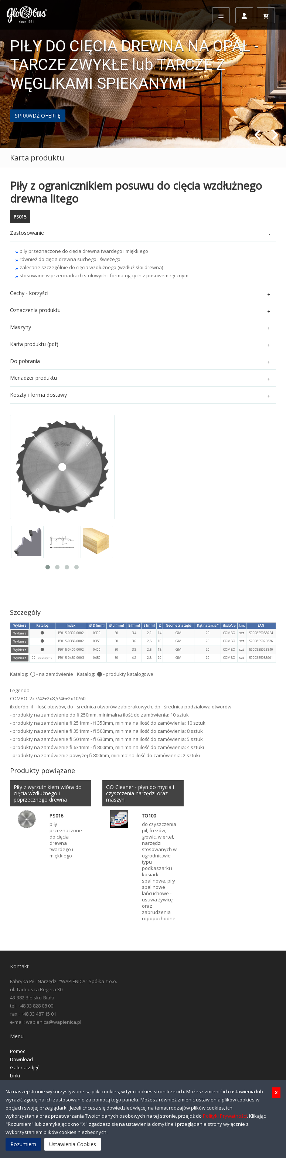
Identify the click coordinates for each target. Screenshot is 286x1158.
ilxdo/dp (229, 625)
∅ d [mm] (116, 625)
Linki (15, 1075)
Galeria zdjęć (24, 1067)
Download (21, 1059)
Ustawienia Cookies (72, 1144)
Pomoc (17, 1051)
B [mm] (134, 625)
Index (71, 625)
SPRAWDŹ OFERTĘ (38, 115)
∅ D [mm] (97, 625)
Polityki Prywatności (225, 1116)
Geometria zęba (178, 625)
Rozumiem (23, 1144)
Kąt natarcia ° (207, 625)
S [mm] (149, 625)
